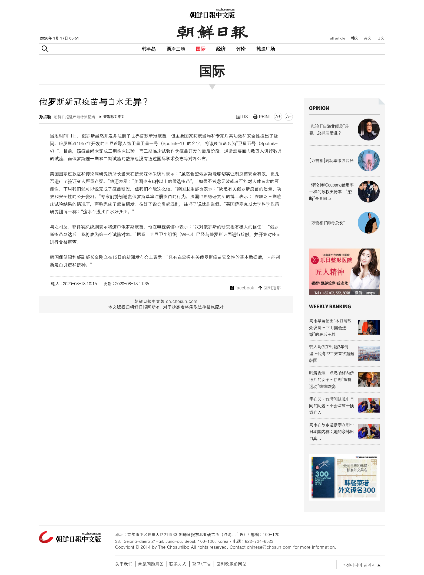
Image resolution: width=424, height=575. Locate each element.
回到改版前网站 (231, 564)
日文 (380, 38)
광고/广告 (201, 564)
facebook (242, 288)
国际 (200, 48)
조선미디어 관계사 (359, 565)
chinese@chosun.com (269, 547)
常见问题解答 (151, 564)
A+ (278, 116)
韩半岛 (149, 48)
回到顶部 (269, 288)
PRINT (262, 116)
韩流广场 (265, 48)
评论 (240, 48)
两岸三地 (176, 48)
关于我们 (123, 564)
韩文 (355, 38)
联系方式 (178, 564)
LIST (243, 116)
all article (337, 38)
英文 (367, 38)
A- (289, 116)
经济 (220, 48)
